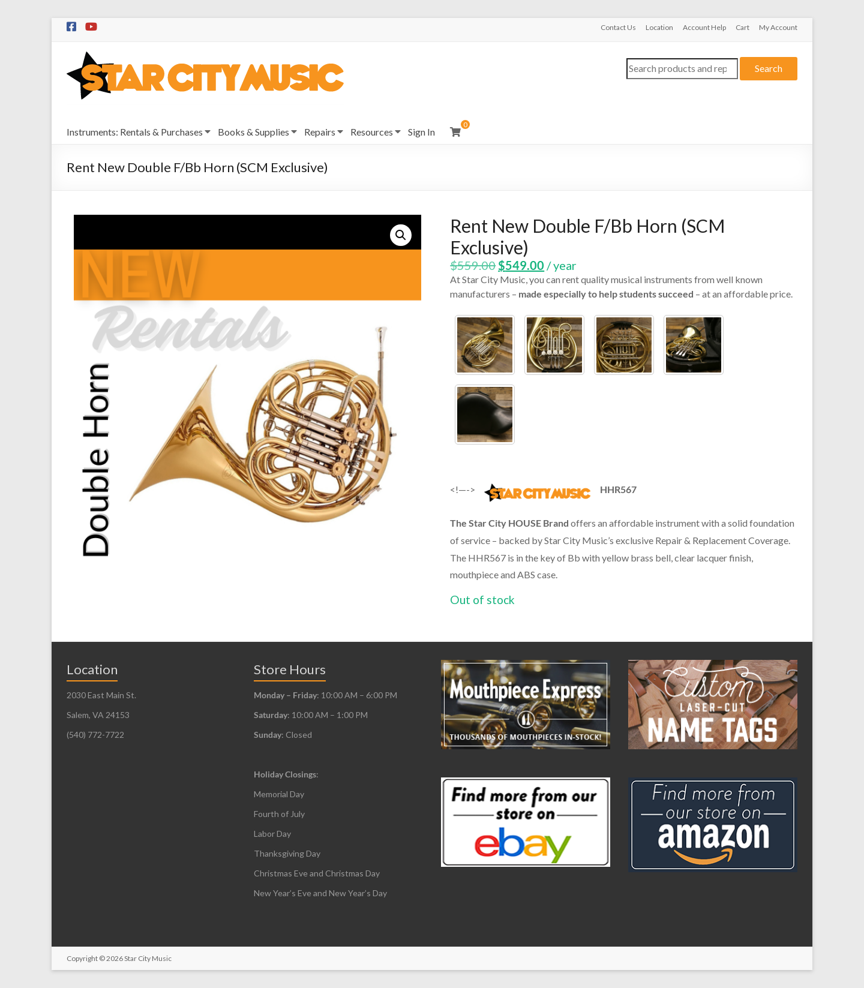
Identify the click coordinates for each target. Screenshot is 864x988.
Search (768, 68)
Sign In (421, 131)
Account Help (704, 27)
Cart (742, 27)
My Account (778, 27)
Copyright (82, 958)
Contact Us (618, 27)
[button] (401, 235)
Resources (371, 131)
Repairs (319, 131)
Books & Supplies (253, 131)
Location (659, 27)
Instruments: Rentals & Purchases (135, 131)
